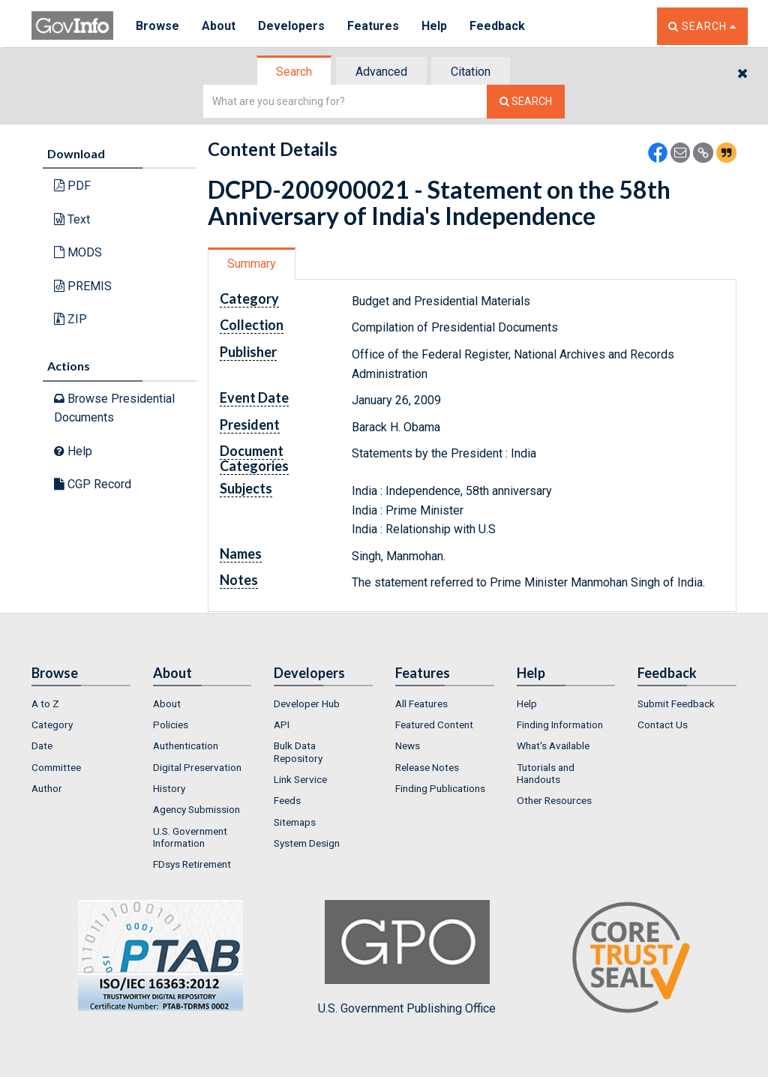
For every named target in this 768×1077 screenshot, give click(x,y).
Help (434, 26)
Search (294, 71)
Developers (291, 26)
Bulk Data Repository (298, 752)
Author (47, 788)
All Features (421, 704)
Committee (56, 767)
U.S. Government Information (190, 837)
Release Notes (427, 767)
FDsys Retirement (192, 864)
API (282, 724)
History (169, 788)
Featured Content (434, 724)
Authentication (185, 746)
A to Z (45, 704)
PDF (72, 185)
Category (52, 724)
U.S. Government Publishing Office (407, 958)
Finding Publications (440, 788)
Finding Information (560, 724)
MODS (78, 252)
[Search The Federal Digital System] (526, 101)
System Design (307, 843)
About (219, 26)
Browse (157, 26)
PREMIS (83, 286)
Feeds (287, 800)
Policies (170, 724)
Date (42, 746)
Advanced (381, 71)
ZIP (70, 319)
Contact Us (663, 724)
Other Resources (554, 800)
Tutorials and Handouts (545, 773)
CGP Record (92, 484)
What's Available (553, 746)
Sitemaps (295, 822)
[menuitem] (81, 703)
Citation (470, 71)
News (407, 746)
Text (72, 219)
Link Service (300, 779)
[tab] (294, 72)
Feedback (497, 26)
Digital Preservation (197, 767)
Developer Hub (307, 704)
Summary (251, 263)
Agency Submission (196, 809)
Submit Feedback (676, 704)
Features (373, 26)
